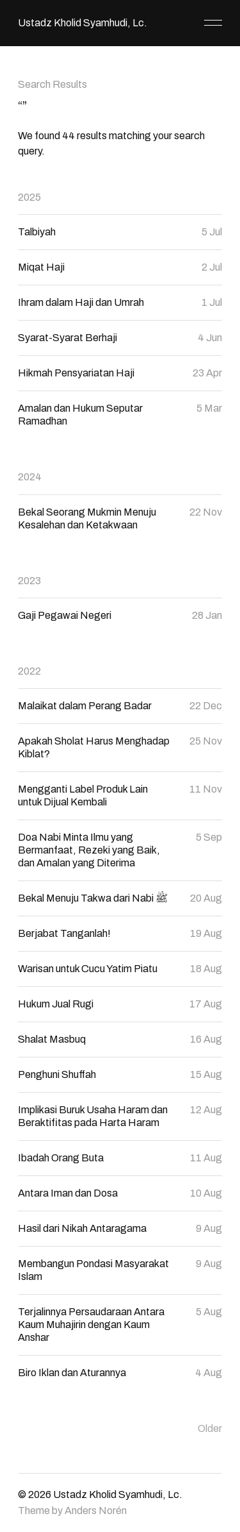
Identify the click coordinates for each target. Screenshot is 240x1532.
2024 (30, 476)
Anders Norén (96, 1510)
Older (210, 1428)
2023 (29, 580)
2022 (29, 671)
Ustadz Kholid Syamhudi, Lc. (82, 22)
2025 (29, 197)
